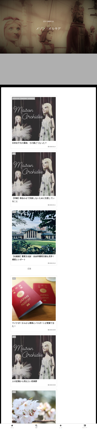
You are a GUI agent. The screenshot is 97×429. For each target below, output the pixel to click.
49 (54, 404)
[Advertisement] (48, 70)
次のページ (48, 396)
